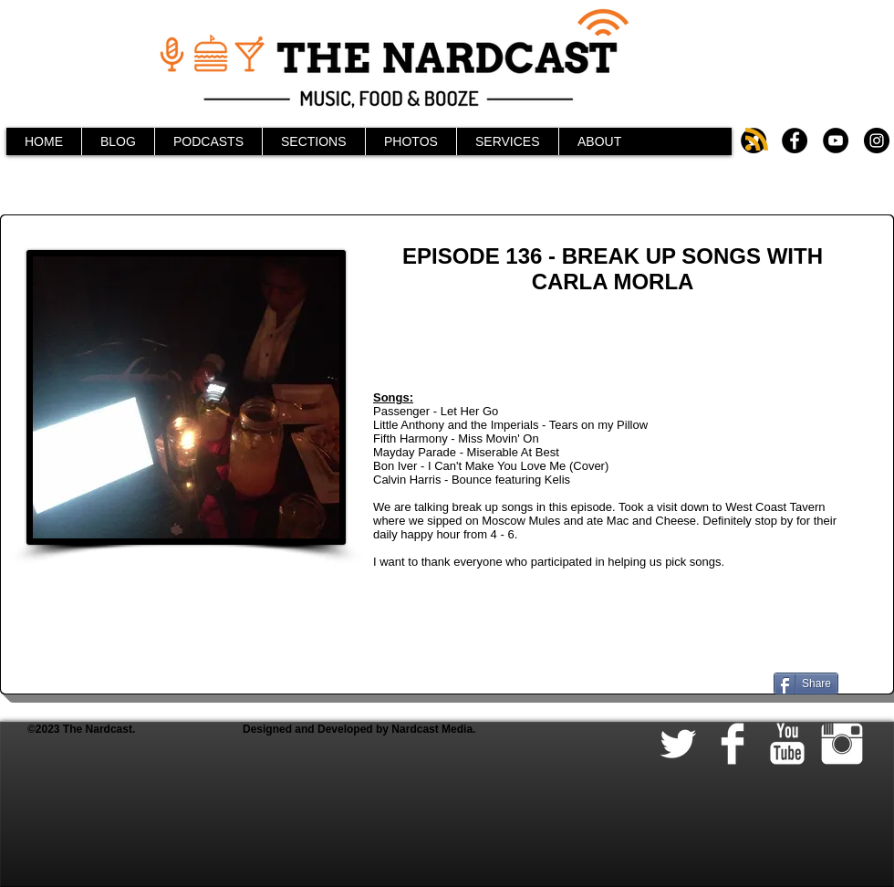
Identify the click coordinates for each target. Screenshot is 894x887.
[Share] (806, 683)
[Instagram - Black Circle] (876, 140)
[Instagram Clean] (842, 744)
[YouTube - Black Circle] (835, 140)
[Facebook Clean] (733, 744)
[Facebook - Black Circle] (794, 140)
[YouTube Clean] (787, 744)
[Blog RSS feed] (756, 140)
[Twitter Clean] (678, 744)
